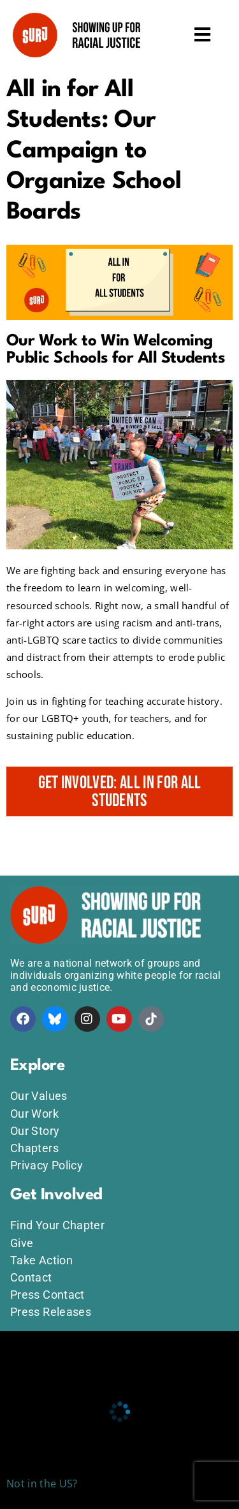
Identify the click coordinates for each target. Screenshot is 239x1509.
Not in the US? (41, 1484)
